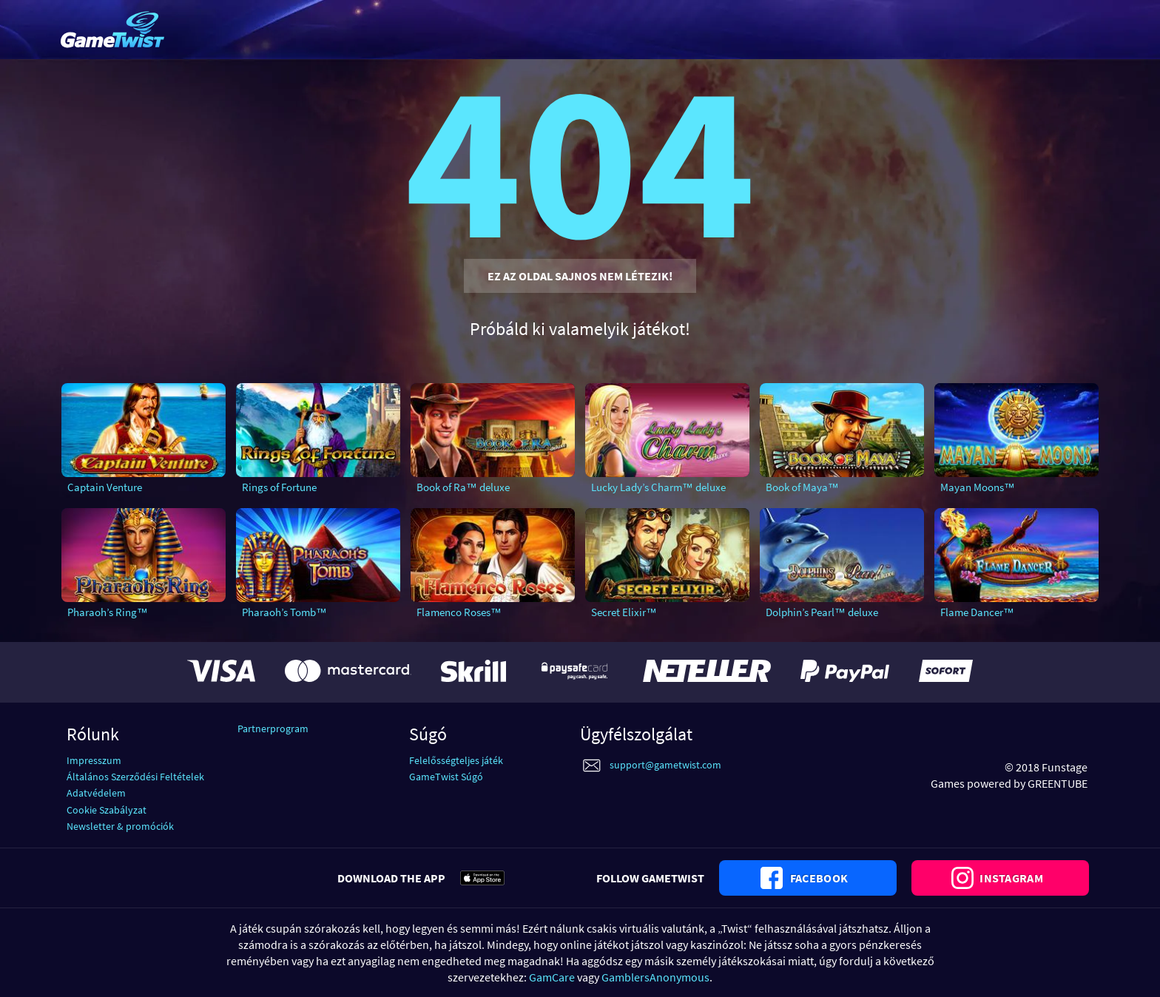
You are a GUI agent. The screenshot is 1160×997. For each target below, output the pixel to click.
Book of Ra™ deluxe (463, 487)
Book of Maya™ (802, 487)
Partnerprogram (272, 728)
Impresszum (94, 760)
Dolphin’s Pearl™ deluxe (822, 612)
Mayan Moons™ (977, 487)
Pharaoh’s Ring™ (107, 612)
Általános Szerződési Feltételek (135, 776)
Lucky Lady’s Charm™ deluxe (658, 487)
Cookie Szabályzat (106, 810)
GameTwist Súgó (446, 776)
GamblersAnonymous (655, 977)
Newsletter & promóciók (120, 826)
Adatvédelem (96, 793)
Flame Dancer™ (977, 612)
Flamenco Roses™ (459, 612)
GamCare (552, 977)
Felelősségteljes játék (456, 760)
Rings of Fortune (279, 487)
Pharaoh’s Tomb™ (284, 612)
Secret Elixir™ (624, 612)
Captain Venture (104, 487)
